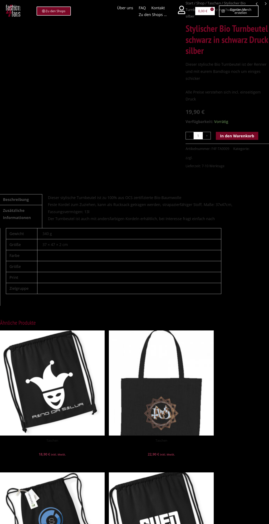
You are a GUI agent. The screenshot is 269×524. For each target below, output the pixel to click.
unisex (48, 288)
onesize (49, 266)
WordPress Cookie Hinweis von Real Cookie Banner (45, 520)
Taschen (257, 148)
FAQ (141, 6)
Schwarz (49, 255)
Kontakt (157, 6)
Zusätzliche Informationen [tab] (17, 214)
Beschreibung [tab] (16, 199)
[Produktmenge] (198, 136)
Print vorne (52, 277)
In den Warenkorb (238, 135)
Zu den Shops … (152, 13)
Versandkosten (205, 157)
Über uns (125, 6)
